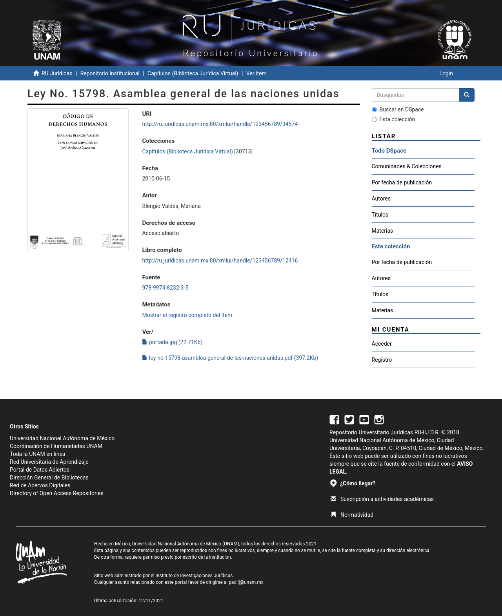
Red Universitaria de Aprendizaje (49, 462)
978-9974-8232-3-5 (165, 287)
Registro (382, 360)
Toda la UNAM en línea (37, 454)
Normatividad (352, 515)
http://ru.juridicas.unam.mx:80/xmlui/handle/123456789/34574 (220, 124)
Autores (381, 198)
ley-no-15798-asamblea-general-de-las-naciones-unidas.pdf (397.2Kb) (230, 358)
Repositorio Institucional (110, 73)
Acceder (382, 344)
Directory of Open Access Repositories (57, 493)
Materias (382, 231)
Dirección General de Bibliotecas (49, 477)
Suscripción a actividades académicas (382, 499)
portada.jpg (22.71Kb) (172, 342)
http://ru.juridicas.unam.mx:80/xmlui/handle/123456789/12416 (220, 260)
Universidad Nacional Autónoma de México (62, 438)
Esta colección (393, 119)
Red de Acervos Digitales (40, 485)
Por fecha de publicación (402, 182)
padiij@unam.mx (246, 582)
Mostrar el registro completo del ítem (187, 315)
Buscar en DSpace (398, 109)
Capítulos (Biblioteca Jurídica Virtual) (192, 73)
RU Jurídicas (57, 73)
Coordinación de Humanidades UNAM (56, 446)
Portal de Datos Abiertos (39, 470)
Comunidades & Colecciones (407, 166)
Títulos (380, 214)
